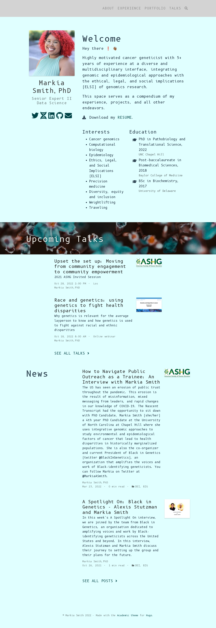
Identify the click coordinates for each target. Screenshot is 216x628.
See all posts (99, 581)
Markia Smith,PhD (67, 287)
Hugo (149, 615)
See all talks (71, 353)
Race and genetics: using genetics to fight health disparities (88, 305)
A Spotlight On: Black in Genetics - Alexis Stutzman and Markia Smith (119, 507)
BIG (145, 486)
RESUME (125, 117)
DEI (137, 486)
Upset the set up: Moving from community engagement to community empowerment (90, 266)
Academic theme (127, 615)
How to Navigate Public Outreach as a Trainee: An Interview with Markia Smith (121, 377)
